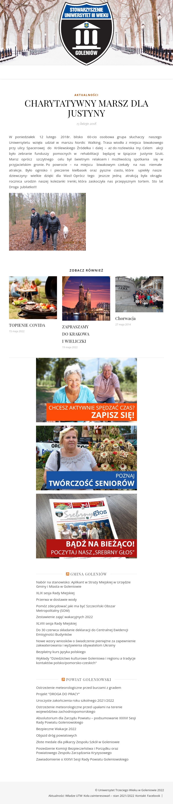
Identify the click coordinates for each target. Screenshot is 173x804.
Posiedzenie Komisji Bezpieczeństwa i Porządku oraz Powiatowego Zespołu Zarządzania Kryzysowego (77, 750)
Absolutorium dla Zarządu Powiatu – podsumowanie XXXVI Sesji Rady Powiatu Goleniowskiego (86, 720)
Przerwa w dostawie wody (56, 599)
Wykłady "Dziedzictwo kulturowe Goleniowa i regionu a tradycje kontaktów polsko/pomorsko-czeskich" (85, 660)
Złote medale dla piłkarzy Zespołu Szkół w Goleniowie (77, 742)
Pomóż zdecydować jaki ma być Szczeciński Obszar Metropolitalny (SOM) (75, 608)
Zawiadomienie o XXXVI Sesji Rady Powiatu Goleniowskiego (82, 759)
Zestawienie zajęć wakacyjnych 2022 (64, 616)
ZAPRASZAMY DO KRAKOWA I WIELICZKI (75, 334)
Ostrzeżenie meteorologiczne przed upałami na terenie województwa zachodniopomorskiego (79, 709)
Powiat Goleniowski (88, 679)
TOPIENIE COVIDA (27, 325)
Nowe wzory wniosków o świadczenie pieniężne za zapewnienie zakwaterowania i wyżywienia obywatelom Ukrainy (86, 643)
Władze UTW (73, 796)
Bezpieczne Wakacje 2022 (56, 728)
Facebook (153, 796)
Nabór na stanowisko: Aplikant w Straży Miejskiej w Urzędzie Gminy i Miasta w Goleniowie (83, 584)
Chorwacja (125, 318)
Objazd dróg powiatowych (56, 735)
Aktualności (87, 95)
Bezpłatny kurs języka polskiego (61, 651)
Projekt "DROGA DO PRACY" (58, 694)
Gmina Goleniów (89, 574)
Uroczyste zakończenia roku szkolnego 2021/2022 (75, 700)
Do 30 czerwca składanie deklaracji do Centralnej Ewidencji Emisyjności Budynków (82, 632)
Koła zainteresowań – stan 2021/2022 (109, 796)
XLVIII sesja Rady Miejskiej (56, 623)
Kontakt (140, 796)
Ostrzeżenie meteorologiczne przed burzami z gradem (78, 687)
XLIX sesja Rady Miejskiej (55, 593)
